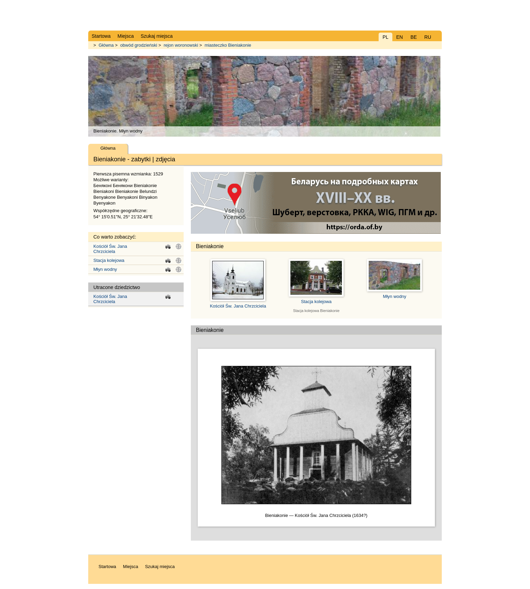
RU (427, 37)
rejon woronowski (181, 45)
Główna (106, 45)
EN (399, 37)
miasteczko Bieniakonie (228, 45)
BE (414, 37)
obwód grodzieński (138, 45)
